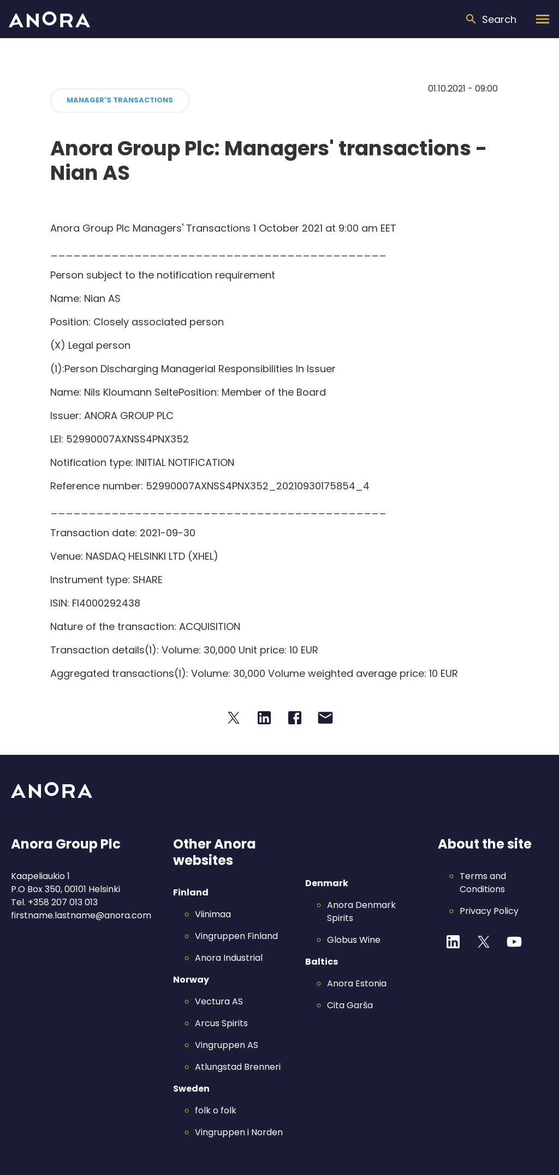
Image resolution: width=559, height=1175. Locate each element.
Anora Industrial (229, 958)
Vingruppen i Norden (239, 1132)
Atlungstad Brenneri (238, 1067)
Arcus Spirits (221, 1023)
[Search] (490, 19)
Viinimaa (213, 914)
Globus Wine (353, 940)
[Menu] (542, 19)
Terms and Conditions (483, 882)
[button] (119, 100)
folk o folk (215, 1110)
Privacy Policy (489, 911)
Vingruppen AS (226, 1045)
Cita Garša (350, 1005)
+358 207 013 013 (63, 902)
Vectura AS (219, 1001)
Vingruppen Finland (236, 936)
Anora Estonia (356, 983)
